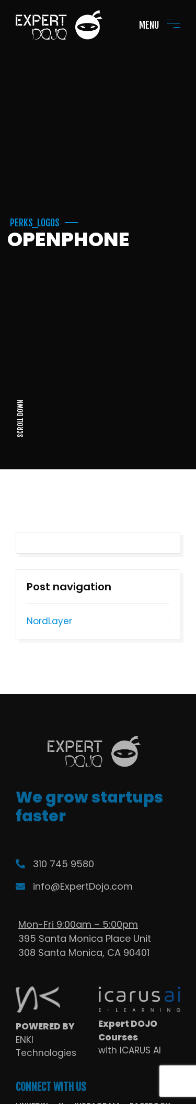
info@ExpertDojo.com (74, 886)
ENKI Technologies (46, 1047)
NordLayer (49, 621)
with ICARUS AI (129, 1050)
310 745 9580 (55, 863)
